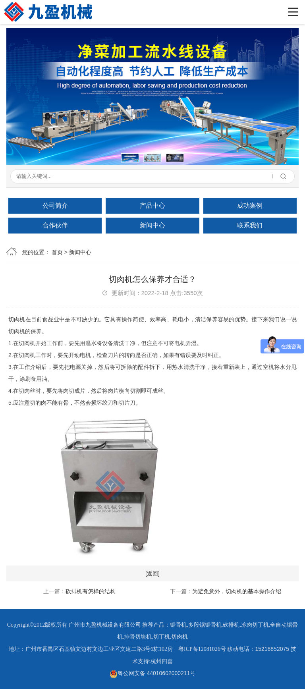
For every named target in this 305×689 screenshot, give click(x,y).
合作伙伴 (55, 225)
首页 (57, 252)
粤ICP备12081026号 (202, 649)
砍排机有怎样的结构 (91, 591)
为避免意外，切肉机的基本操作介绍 (236, 591)
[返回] (152, 573)
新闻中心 (152, 225)
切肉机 (16, 319)
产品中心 (152, 205)
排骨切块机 (138, 637)
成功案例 (250, 205)
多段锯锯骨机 (205, 625)
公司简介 (55, 205)
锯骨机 (178, 625)
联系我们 (250, 225)
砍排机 (231, 625)
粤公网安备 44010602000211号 (153, 673)
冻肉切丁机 (255, 625)
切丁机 (161, 637)
